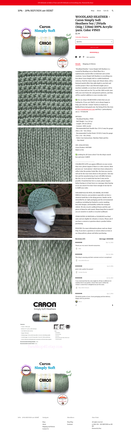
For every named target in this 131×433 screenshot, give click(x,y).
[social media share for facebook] (76, 57)
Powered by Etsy (96, 428)
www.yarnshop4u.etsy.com (86, 109)
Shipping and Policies (48, 426)
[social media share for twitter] (80, 57)
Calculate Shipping (81, 37)
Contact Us (45, 429)
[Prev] (76, 305)
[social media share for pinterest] (84, 57)
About (99, 11)
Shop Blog (70, 422)
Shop (92, 11)
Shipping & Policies (89, 64)
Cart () (105, 11)
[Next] (112, 305)
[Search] (112, 11)
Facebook (70, 424)
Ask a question (90, 57)
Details (78, 64)
